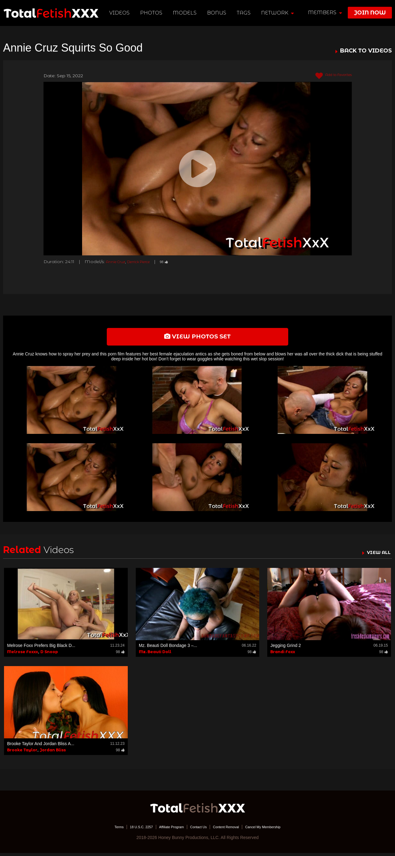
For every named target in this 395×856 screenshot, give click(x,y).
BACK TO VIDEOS (366, 51)
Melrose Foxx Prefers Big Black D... (41, 648)
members (325, 12)
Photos (153, 13)
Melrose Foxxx (22, 654)
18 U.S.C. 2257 (127, 829)
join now (370, 12)
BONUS (218, 13)
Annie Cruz (117, 261)
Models (186, 13)
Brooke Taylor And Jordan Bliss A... (40, 746)
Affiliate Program (165, 829)
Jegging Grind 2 (285, 648)
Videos (121, 13)
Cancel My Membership (278, 829)
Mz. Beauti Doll (155, 654)
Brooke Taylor (22, 753)
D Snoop (49, 654)
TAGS (245, 13)
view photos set (197, 338)
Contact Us (198, 829)
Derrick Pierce (146, 261)
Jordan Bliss (53, 753)
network (278, 13)
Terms (100, 829)
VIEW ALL (376, 555)
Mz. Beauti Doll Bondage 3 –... (168, 648)
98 (177, 261)
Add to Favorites (328, 76)
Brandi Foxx (282, 654)
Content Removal (232, 829)
